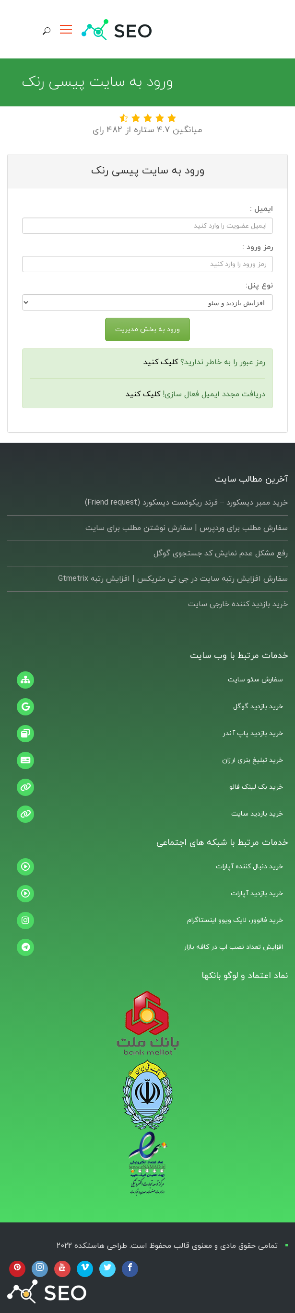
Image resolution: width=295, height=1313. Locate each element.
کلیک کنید (160, 362)
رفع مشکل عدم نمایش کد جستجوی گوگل (220, 553)
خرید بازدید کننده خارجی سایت (238, 604)
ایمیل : (261, 209)
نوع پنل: (259, 285)
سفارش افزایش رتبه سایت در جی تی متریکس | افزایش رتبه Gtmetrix (173, 579)
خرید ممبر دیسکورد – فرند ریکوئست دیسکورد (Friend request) (186, 502)
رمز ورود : (257, 247)
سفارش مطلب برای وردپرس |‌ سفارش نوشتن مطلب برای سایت (186, 528)
